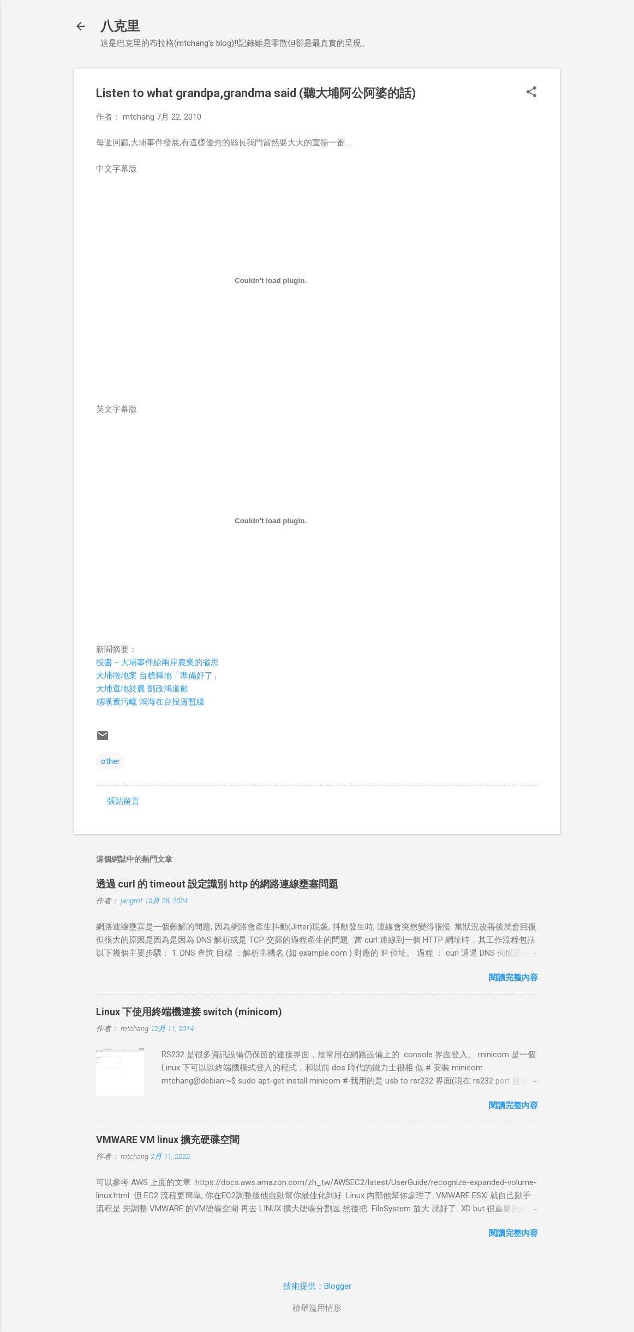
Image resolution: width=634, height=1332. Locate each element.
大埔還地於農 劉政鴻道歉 (142, 689)
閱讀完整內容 (513, 977)
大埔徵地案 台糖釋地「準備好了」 (158, 675)
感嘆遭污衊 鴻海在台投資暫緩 (150, 702)
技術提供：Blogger (317, 1286)
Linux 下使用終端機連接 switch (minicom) (189, 1011)
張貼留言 (123, 801)
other (110, 761)
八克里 (120, 26)
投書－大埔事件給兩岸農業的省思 (157, 662)
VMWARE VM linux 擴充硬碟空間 (168, 1139)
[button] (531, 92)
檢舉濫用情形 (317, 1308)
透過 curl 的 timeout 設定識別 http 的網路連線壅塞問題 (217, 884)
